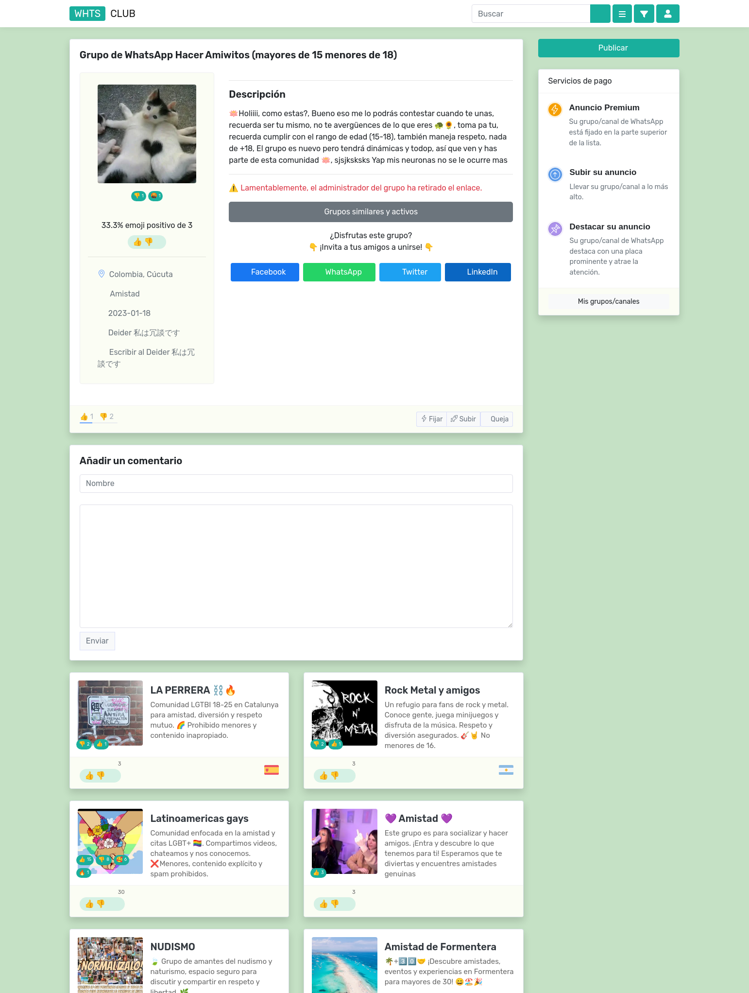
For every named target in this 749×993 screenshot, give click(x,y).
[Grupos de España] (271, 770)
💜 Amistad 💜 (419, 818)
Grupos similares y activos (371, 211)
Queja (497, 419)
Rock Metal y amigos (432, 690)
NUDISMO (172, 947)
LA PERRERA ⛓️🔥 (193, 690)
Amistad (119, 293)
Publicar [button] (609, 47)
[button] (644, 13)
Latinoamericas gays (199, 818)
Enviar (97, 640)
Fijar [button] (432, 419)
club (102, 13)
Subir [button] (463, 419)
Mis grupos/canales (609, 301)
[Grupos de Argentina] (506, 770)
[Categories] (622, 13)
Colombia (126, 274)
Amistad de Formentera (440, 947)
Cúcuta (160, 274)
